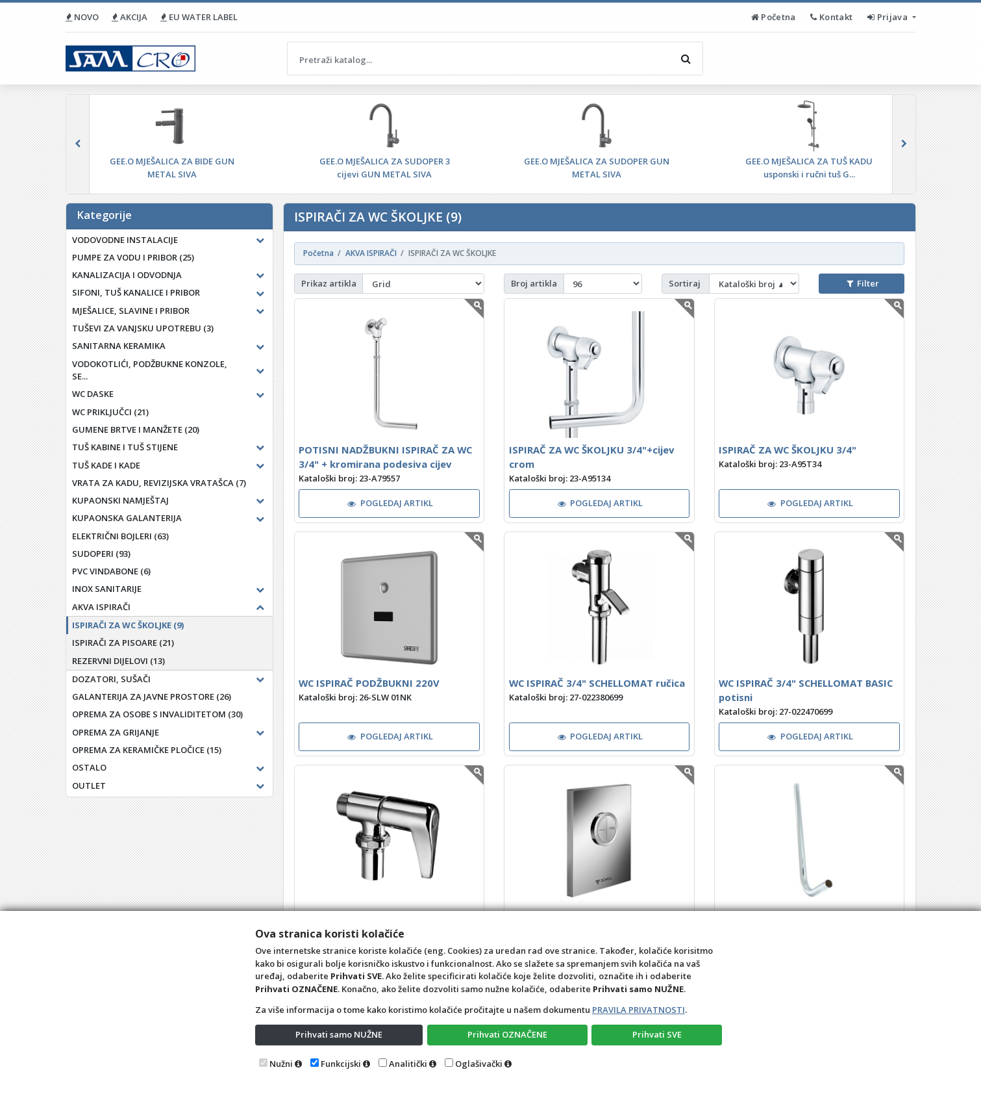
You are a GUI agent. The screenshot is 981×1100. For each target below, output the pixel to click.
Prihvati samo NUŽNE (338, 1034)
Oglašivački (479, 1063)
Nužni (281, 1063)
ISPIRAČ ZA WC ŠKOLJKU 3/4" (787, 449)
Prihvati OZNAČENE (507, 1034)
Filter (863, 283)
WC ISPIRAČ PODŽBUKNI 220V (369, 682)
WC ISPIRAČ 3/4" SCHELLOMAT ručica (597, 682)
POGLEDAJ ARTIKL (390, 503)
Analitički (408, 1063)
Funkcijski (341, 1063)
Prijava (888, 17)
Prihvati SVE (657, 1034)
